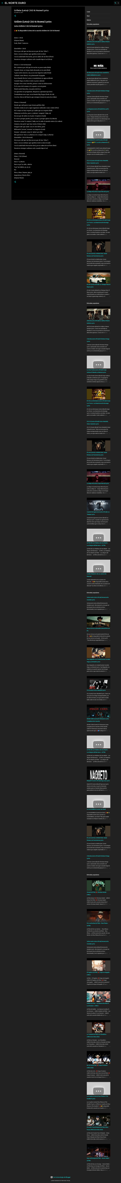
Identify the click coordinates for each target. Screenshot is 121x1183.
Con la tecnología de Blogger (60, 1177)
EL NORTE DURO (15, 2)
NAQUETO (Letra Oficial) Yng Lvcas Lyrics (98, 780)
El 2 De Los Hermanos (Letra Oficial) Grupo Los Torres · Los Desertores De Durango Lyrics (98, 222)
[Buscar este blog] (111, 3)
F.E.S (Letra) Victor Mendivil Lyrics (96, 690)
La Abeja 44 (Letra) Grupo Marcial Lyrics (98, 191)
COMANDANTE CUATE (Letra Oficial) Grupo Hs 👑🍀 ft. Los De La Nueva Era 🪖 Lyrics (98, 142)
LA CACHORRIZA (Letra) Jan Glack (96, 809)
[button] (15, 16)
